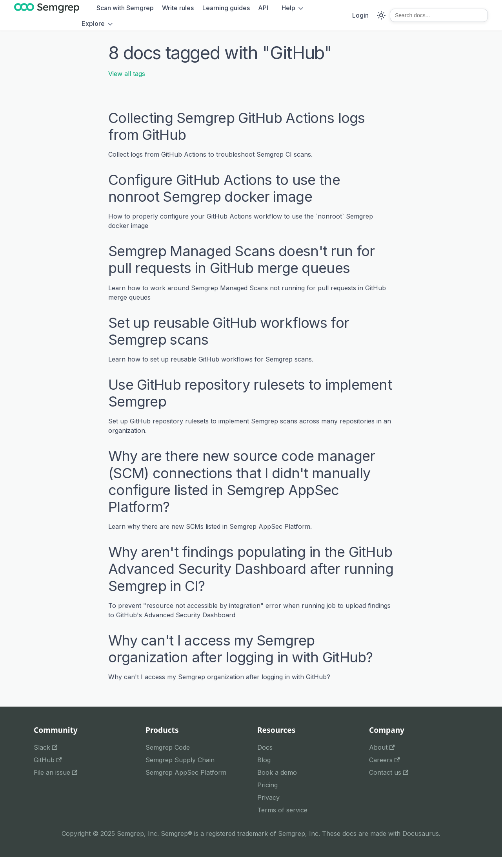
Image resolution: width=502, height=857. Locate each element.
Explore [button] (93, 23)
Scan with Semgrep (125, 8)
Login (360, 15)
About (382, 747)
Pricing (267, 785)
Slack (45, 747)
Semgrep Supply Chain (180, 760)
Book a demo (277, 772)
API (263, 8)
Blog (264, 760)
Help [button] (288, 8)
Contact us (388, 772)
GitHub (48, 760)
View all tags (126, 74)
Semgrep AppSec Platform (186, 772)
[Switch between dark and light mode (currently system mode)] (381, 15)
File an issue (55, 772)
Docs (265, 747)
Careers (384, 760)
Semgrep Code (168, 747)
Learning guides (226, 8)
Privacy (268, 797)
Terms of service (282, 810)
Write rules (178, 8)
